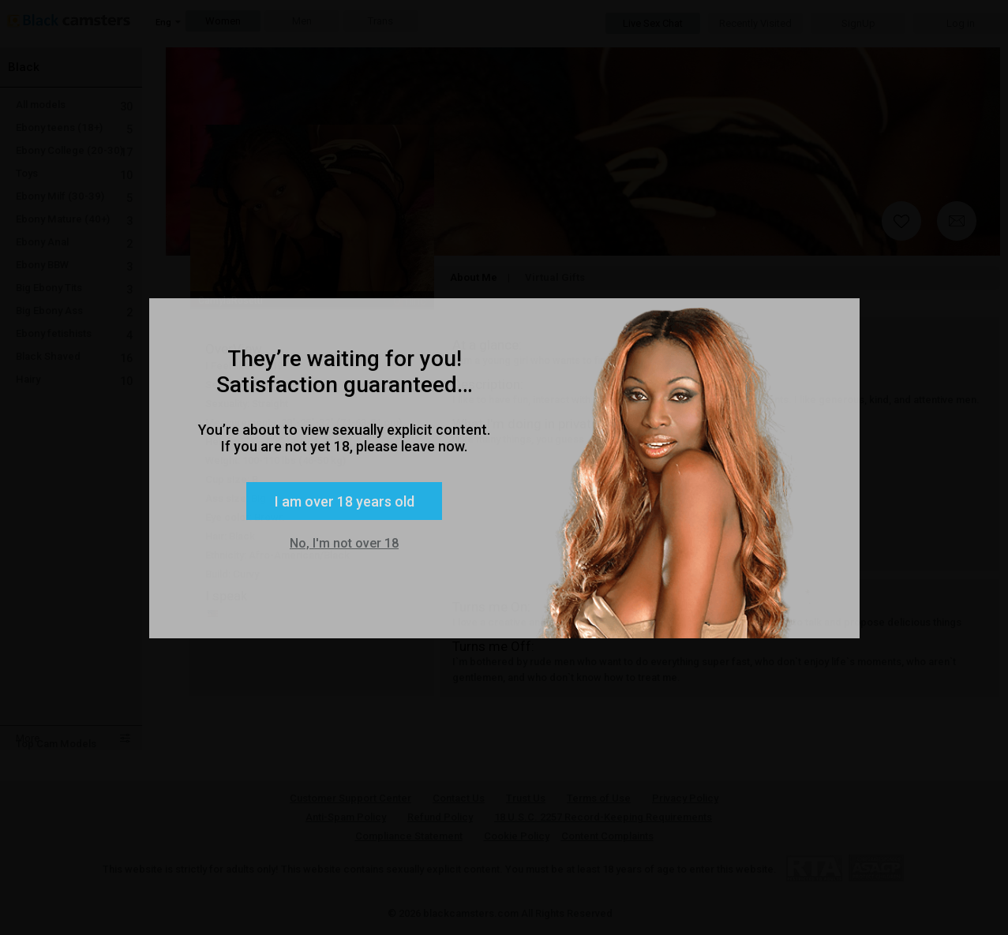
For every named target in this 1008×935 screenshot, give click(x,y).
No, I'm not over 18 (344, 543)
